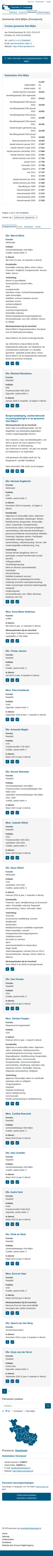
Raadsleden (28, 227)
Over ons (31, 2)
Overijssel (16, 1411)
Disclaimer (6, 1542)
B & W (19, 227)
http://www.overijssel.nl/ (23, 1471)
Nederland (13, 12)
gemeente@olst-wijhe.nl (21, 43)
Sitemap (5, 1536)
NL (7, 1411)
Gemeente (32, 12)
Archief (37, 227)
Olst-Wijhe (29, 1411)
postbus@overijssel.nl (20, 1468)
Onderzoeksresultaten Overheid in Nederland (26, 1496)
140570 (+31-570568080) (19, 40)
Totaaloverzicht (9, 227)
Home (4, 1533)
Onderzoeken (8, 1539)
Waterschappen (44, 12)
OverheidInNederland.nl (30, 1528)
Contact (48, 2)
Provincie (22, 12)
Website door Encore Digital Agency (18, 1545)
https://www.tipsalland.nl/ (23, 46)
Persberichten (39, 2)
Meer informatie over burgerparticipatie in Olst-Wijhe (26, 59)
